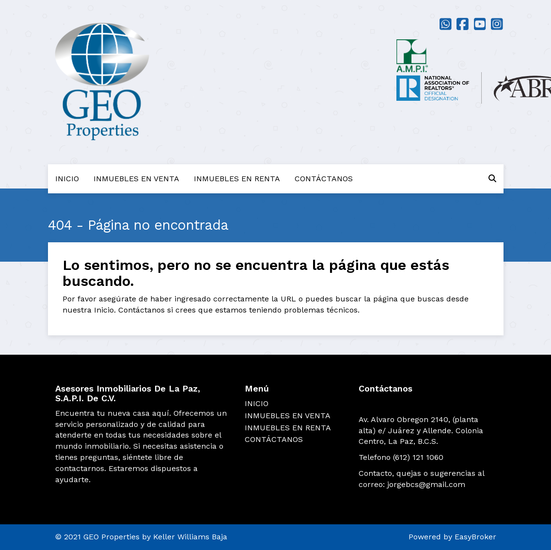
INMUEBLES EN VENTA (136, 178)
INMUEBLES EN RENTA (237, 178)
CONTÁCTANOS (324, 178)
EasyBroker (475, 536)
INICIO (67, 178)
